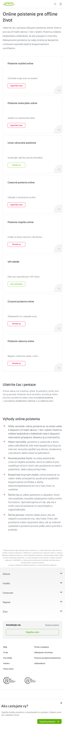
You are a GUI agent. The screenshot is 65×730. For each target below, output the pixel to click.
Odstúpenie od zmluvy (43, 652)
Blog (5, 647)
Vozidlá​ (6, 583)
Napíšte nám (32, 632)
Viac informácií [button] (16, 284)
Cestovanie (8, 593)
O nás (5, 652)
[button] (32, 575)
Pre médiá (7, 658)
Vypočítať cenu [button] (16, 86)
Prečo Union (8, 669)
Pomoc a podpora (41, 647)
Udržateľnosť (39, 663)
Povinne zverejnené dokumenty (47, 658)
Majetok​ (6, 602)
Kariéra (6, 663)
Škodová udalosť (52, 625)
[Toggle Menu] (60, 4)
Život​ (5, 611)
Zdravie (6, 574)
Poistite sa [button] (16, 165)
